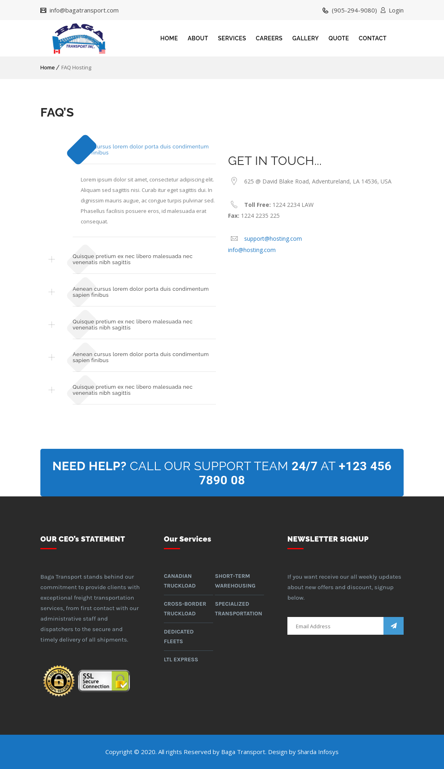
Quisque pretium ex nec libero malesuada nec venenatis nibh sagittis (133, 259)
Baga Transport (243, 752)
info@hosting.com (252, 250)
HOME (169, 38)
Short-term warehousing (235, 581)
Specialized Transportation (238, 608)
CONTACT (373, 38)
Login (396, 10)
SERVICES (232, 38)
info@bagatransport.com (83, 10)
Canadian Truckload (180, 581)
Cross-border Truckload (185, 608)
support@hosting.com (273, 238)
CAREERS (269, 38)
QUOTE (339, 38)
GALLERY (305, 38)
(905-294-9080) (353, 10)
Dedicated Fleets (179, 636)
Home (47, 67)
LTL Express (181, 659)
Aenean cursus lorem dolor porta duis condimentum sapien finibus (141, 150)
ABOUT (198, 38)
